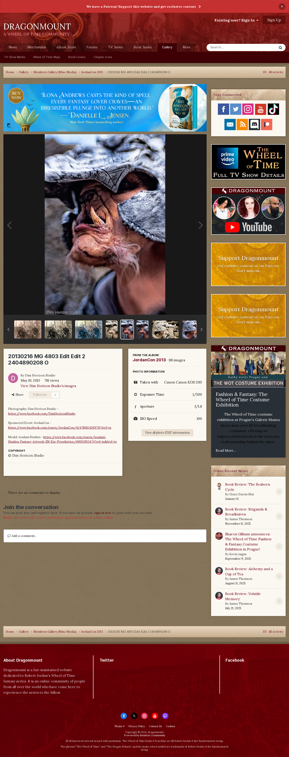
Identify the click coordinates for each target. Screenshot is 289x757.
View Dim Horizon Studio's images (48, 386)
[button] (8, 329)
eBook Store (66, 47)
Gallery (167, 48)
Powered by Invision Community (144, 735)
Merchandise (36, 47)
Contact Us (155, 726)
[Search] (230, 47)
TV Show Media (14, 57)
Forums (92, 47)
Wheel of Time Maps (46, 57)
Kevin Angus (238, 554)
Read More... (226, 450)
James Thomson (240, 519)
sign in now (102, 513)
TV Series (115, 47)
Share (17, 395)
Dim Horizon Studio (40, 375)
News (13, 47)
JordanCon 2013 (149, 359)
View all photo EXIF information (167, 433)
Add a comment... (22, 536)
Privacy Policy (136, 726)
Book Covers (77, 57)
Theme (119, 726)
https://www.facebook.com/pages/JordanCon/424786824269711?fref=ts (59, 428)
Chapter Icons (103, 57)
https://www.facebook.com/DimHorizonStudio (41, 414)
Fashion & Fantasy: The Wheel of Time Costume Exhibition (243, 399)
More (187, 47)
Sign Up (274, 20)
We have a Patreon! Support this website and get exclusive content (141, 7)
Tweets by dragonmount (120, 668)
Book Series (142, 47)
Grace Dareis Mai (241, 494)
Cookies (170, 726)
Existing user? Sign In (236, 20)
